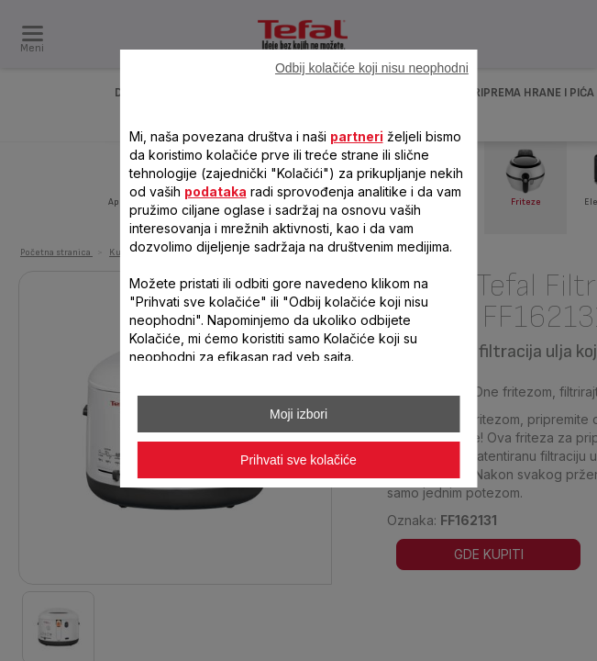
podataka (214, 191)
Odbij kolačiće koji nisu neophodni (372, 68)
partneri (355, 136)
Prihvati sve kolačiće (298, 460)
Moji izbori (298, 414)
